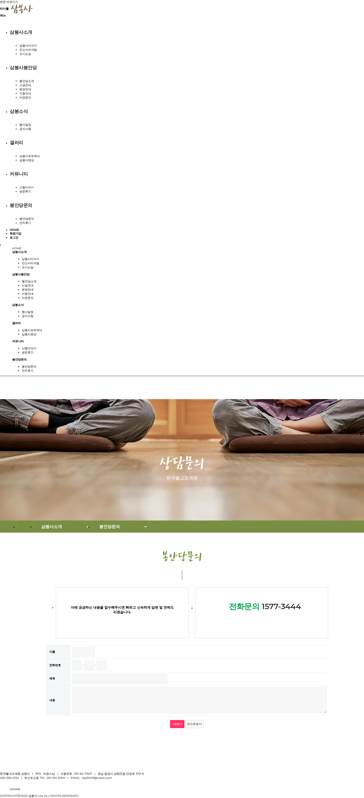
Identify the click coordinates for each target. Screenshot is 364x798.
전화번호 (55, 665)
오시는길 (25, 54)
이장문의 (25, 97)
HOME (14, 230)
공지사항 (25, 129)
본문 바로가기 (9, 2)
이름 (52, 652)
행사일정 (25, 124)
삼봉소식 (19, 111)
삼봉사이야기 (28, 45)
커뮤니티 (19, 174)
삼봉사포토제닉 (29, 156)
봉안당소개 (26, 81)
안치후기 (25, 223)
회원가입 (15, 233)
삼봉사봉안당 (23, 67)
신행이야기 (26, 187)
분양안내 (25, 89)
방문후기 (25, 191)
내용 (52, 700)
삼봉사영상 (26, 160)
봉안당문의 (21, 205)
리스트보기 (194, 724)
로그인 (14, 237)
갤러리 (16, 142)
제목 (52, 678)
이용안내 (25, 93)
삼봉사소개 (21, 32)
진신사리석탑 (28, 49)
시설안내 (25, 85)
